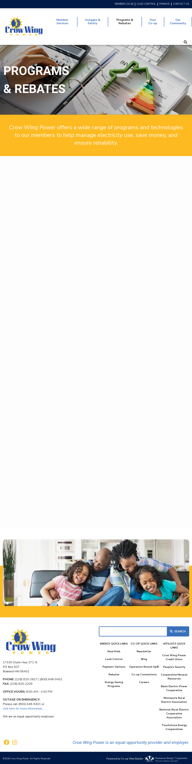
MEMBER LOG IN (124, 4)
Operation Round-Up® (144, 665)
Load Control (114, 657)
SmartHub (113, 650)
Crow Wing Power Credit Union (174, 656)
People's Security (174, 665)
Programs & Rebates (124, 21)
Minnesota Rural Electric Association (174, 698)
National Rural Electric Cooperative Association (174, 712)
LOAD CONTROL (146, 4)
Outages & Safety (92, 21)
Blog (144, 657)
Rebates (114, 673)
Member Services (62, 21)
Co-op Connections (144, 673)
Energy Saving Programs (114, 682)
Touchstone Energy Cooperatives (174, 725)
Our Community (178, 21)
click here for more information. (23, 707)
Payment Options (114, 665)
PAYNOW (164, 4)
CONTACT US (181, 4)
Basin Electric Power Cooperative (174, 687)
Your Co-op (152, 21)
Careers (144, 680)
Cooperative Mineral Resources (174, 675)
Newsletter (144, 650)
